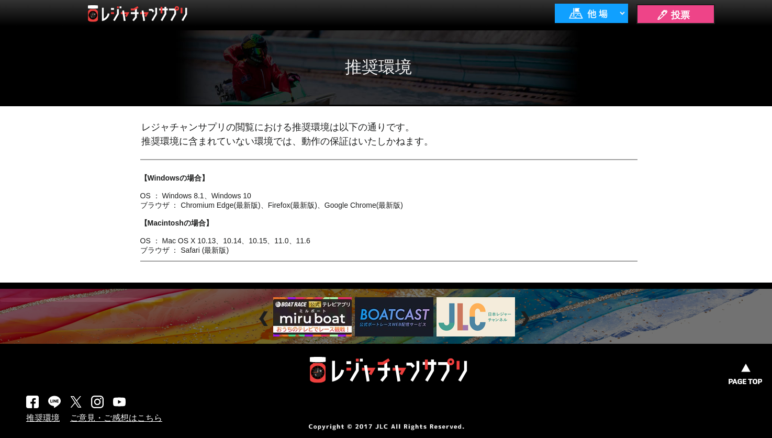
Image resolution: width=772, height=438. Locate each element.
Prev (265, 318)
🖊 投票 (673, 15)
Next (526, 318)
